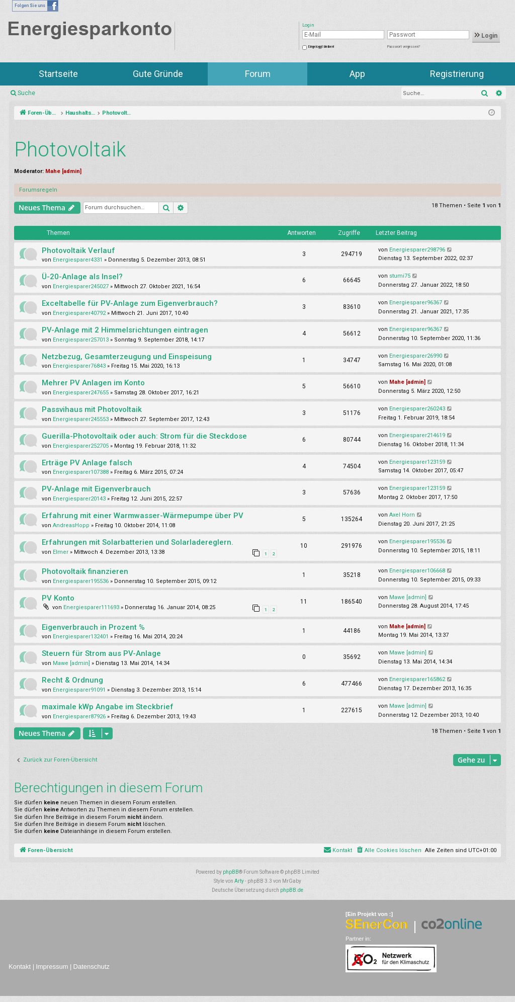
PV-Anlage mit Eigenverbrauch (96, 488)
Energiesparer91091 (79, 690)
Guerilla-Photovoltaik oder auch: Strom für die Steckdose (144, 436)
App (357, 73)
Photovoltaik (70, 149)
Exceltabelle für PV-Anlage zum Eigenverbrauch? (130, 303)
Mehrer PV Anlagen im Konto (93, 382)
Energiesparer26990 (415, 356)
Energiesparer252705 (81, 446)
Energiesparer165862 (417, 679)
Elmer (60, 552)
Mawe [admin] (407, 597)
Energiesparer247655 (81, 392)
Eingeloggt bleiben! (321, 47)
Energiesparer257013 (81, 340)
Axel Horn (402, 515)
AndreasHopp (71, 525)
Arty (239, 881)
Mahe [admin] (63, 171)
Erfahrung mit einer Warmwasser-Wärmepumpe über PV (142, 515)
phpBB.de (291, 890)
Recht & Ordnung (72, 680)
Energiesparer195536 (417, 541)
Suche (26, 93)
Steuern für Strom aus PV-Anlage (101, 653)
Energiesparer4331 (78, 260)
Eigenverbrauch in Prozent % (93, 627)
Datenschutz (91, 966)
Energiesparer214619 (417, 435)
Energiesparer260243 (417, 408)
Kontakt (20, 966)
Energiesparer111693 (91, 607)
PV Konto (58, 598)
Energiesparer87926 (79, 716)
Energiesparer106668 (417, 570)
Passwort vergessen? (403, 47)
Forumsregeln (38, 190)
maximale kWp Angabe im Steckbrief (108, 706)
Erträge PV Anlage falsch (87, 462)
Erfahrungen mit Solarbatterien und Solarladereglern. (137, 542)
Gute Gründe (158, 73)
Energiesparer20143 (79, 498)
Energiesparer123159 (417, 462)
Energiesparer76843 (79, 366)
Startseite (58, 73)
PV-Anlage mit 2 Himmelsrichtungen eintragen (125, 330)
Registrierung (457, 73)
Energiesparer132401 (81, 636)
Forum (258, 73)
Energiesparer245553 (81, 419)
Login (486, 35)
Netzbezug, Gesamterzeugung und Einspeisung (127, 356)
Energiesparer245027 (81, 286)
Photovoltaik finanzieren (85, 571)
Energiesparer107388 (81, 472)
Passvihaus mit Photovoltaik (92, 409)
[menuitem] (388, 850)
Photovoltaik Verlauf (78, 250)
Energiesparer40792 (79, 313)
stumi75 (399, 276)
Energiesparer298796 (417, 249)
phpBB (231, 872)
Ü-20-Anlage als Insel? (82, 276)
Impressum (52, 966)
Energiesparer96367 (415, 302)
